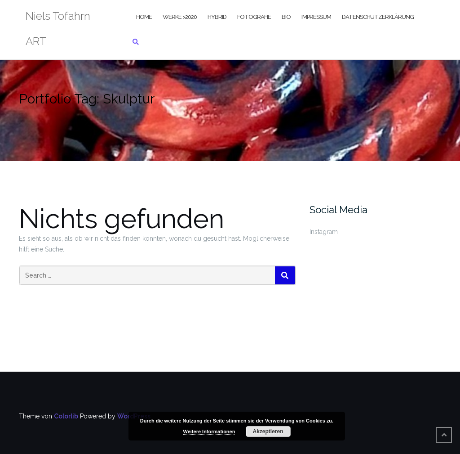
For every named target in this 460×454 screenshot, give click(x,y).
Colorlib (66, 416)
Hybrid (217, 16)
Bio (286, 16)
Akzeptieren (267, 431)
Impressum (316, 16)
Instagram (324, 231)
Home (144, 16)
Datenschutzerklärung (378, 16)
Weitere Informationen (209, 431)
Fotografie (254, 16)
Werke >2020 (180, 16)
